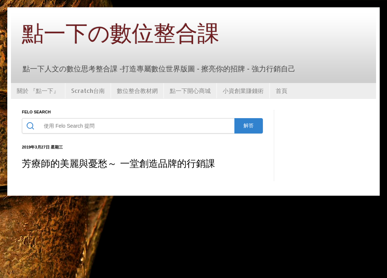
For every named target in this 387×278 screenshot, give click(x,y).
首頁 (281, 90)
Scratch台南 (88, 90)
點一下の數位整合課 (120, 34)
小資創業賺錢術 (243, 90)
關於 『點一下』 (38, 90)
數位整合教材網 (137, 90)
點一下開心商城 (190, 90)
